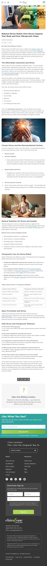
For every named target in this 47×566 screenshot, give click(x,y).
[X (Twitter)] (20, 479)
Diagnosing (8, 469)
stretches (16, 277)
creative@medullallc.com (15, 530)
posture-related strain (22, 271)
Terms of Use (18, 557)
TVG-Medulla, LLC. (14, 554)
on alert (31, 185)
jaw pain (16, 349)
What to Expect (10, 466)
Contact (8, 475)
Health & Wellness (7, 40)
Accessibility (37, 557)
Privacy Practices (10, 557)
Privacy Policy (35, 435)
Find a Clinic (27, 466)
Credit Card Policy (27, 557)
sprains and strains (7, 316)
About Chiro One (10, 461)
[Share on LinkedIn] (25, 379)
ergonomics (23, 277)
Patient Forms (28, 461)
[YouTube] (24, 479)
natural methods (32, 226)
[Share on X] (22, 379)
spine (38, 49)
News (25, 472)
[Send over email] (28, 379)
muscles (34, 49)
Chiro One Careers (10, 472)
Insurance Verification (30, 463)
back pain (16, 326)
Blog (25, 469)
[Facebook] (7, 479)
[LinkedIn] (15, 479)
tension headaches (36, 269)
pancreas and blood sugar (11, 73)
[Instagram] (11, 479)
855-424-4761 (18, 528)
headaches (40, 51)
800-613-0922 (15, 526)
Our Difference (9, 463)
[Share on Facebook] (18, 379)
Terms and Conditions (24, 435)
